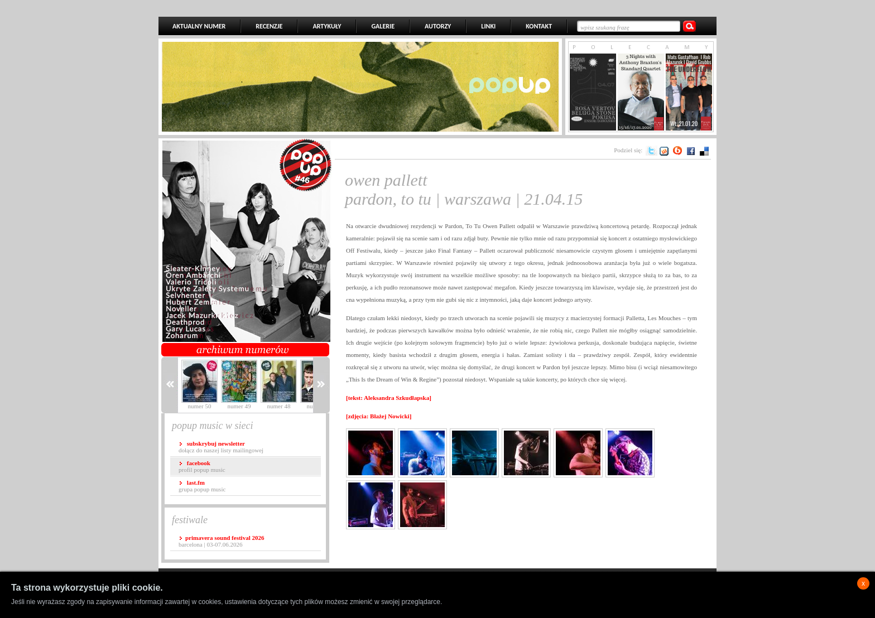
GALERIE (383, 26)
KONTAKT (539, 26)
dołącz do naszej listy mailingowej (221, 446)
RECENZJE (269, 26)
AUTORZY (438, 26)
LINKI (488, 26)
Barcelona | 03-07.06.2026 (221, 541)
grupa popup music (202, 486)
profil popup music (202, 466)
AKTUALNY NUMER (198, 26)
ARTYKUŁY (326, 26)
